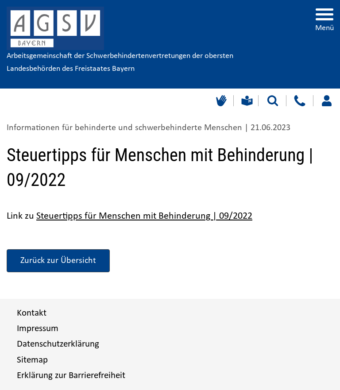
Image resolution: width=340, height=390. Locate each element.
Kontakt (31, 313)
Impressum (37, 328)
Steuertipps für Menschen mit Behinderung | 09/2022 (144, 216)
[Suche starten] (272, 100)
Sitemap (32, 360)
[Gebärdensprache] (220, 100)
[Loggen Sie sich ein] (326, 100)
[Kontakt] (299, 100)
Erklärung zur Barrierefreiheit (71, 375)
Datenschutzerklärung (58, 344)
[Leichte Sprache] (246, 100)
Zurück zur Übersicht (58, 260)
